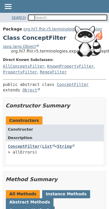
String (64, 146)
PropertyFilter (20, 72)
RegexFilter (53, 72)
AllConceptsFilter (23, 66)
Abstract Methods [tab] (29, 202)
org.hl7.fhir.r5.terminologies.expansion (62, 29)
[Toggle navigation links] (8, 7)
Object (29, 90)
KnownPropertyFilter (70, 66)
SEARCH (19, 18)
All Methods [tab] (22, 194)
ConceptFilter (73, 84)
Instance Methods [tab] (66, 194)
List (47, 146)
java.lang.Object (19, 46)
